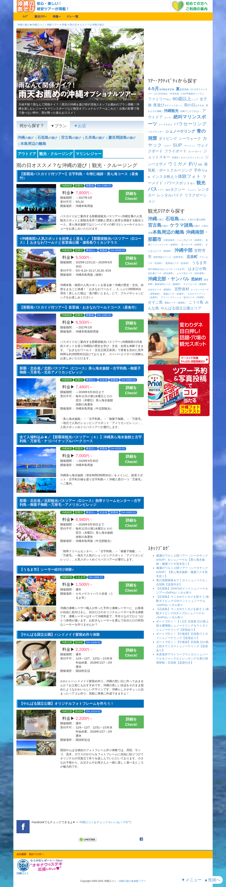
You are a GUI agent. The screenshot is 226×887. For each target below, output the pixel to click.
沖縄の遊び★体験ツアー (132, 881)
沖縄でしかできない (190, 111)
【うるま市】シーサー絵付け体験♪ (47, 569)
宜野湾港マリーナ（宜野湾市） (169, 257)
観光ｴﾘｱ (41, 16)
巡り (179, 183)
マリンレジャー (88, 154)
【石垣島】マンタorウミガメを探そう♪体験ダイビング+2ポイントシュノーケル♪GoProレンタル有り (182, 601)
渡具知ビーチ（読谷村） (177, 263)
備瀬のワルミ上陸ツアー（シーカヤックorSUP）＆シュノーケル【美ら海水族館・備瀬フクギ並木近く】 (182, 559)
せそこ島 (155, 302)
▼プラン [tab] (59, 126)
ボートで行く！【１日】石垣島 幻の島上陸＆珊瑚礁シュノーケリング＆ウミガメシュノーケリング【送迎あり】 (182, 625)
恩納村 (196, 279)
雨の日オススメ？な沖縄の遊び (87, 24)
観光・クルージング (56, 154)
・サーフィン (184, 146)
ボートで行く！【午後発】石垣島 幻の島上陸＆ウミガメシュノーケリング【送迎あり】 (182, 646)
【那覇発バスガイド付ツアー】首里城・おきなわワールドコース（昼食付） (79, 307)
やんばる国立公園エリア (181, 308)
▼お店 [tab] (80, 126)
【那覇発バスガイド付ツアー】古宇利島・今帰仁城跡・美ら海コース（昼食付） (79, 176)
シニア (185, 99)
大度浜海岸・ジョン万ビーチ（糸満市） (183, 240)
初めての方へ (36, 854)
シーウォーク (190, 139)
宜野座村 (181, 289)
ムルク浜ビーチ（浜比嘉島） (191, 273)
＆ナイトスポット (167, 105)
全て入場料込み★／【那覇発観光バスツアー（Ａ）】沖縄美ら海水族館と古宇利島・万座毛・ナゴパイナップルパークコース (81, 439)
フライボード (175, 151)
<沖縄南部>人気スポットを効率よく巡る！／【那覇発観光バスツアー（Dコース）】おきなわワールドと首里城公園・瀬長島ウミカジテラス (80, 240)
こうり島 (196, 302)
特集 (57, 16)
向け (159, 99)
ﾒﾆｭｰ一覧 (72, 16)
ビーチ (165, 124)
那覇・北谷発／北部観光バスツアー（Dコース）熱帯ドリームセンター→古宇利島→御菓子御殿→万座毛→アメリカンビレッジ (80, 503)
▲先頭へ (212, 880)
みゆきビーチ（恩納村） (160, 289)
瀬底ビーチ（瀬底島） (175, 302)
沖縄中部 (183, 250)
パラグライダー (156, 132)
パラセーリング (190, 123)
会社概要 (21, 854)
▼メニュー (192, 880)
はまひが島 (197, 269)
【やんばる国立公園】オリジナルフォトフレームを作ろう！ (67, 703)
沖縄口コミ (22, 873)
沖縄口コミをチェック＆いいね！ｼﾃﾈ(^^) (105, 822)
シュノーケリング (180, 131)
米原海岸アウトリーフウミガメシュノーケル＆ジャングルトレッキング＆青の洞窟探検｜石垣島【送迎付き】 (182, 658)
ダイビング (168, 139)
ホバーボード (195, 151)
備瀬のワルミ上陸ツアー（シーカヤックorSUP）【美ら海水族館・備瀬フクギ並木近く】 (182, 572)
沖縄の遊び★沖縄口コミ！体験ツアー (38, 24)
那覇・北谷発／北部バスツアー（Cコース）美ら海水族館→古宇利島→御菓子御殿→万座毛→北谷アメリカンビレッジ (80, 370)
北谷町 (192, 257)
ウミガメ (177, 163)
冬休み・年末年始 (166, 93)
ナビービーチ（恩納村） (195, 284)
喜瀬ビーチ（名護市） (174, 294)
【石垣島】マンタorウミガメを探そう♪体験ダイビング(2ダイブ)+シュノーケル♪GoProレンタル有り (182, 613)
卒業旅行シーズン (192, 93)
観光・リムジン (181, 190)
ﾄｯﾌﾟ (25, 16)
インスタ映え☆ (176, 177)
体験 (195, 164)
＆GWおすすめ (161, 89)
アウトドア (27, 154)
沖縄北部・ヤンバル (168, 278)
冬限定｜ (187, 157)
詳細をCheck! (131, 196)
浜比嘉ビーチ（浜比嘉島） (161, 273)
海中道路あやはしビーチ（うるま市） (167, 269)
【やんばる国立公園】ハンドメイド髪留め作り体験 (60, 634)
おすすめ (182, 89)
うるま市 (199, 263)
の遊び (25, 137)
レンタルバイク (170, 195)
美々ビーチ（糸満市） (192, 244)
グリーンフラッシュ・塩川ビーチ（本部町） (183, 297)
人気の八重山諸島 (196, 219)
